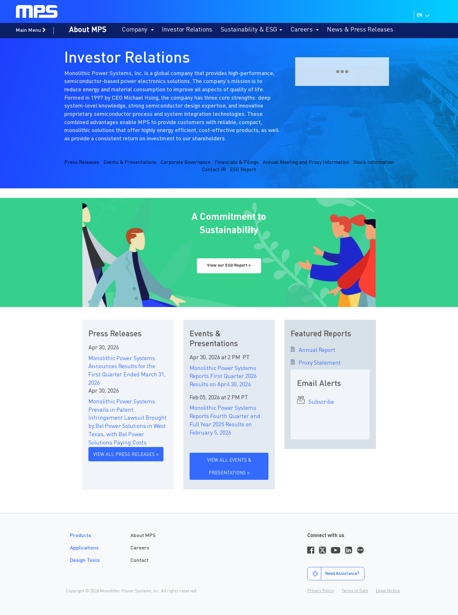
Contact (139, 560)
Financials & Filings (237, 162)
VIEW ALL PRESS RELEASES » (126, 454)
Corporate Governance (186, 162)
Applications (84, 548)
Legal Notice (388, 591)
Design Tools (85, 560)
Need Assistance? (333, 573)
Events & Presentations (129, 162)
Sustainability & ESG (251, 30)
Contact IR (214, 169)
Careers (304, 30)
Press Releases (81, 162)
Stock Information (373, 162)
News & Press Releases (360, 30)
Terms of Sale (355, 591)
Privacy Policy (320, 591)
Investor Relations (187, 30)
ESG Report (243, 169)
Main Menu (31, 30)
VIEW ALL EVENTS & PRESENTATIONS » (229, 467)
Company (138, 30)
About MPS (88, 30)
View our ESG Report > (229, 265)
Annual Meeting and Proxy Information (306, 162)
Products (80, 535)
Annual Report (315, 350)
